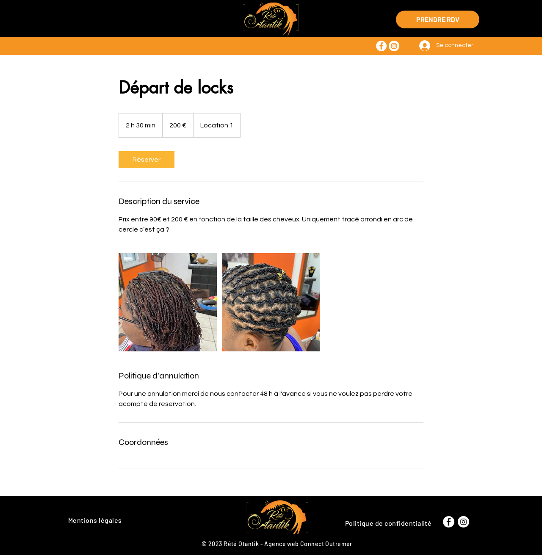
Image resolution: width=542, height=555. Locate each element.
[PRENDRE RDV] (437, 19)
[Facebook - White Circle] (381, 46)
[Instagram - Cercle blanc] (394, 46)
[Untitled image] (168, 302)
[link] (146, 159)
